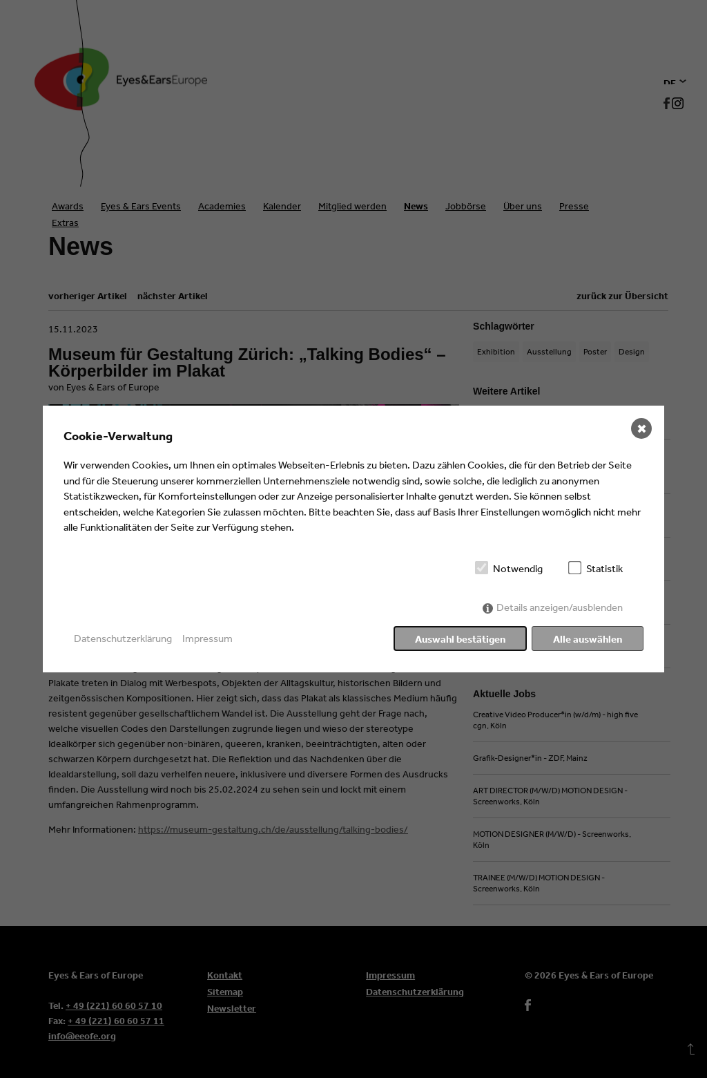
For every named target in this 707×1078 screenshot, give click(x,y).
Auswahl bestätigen (460, 638)
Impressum (207, 638)
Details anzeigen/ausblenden (559, 607)
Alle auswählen (587, 638)
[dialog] (353, 539)
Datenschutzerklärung (123, 638)
